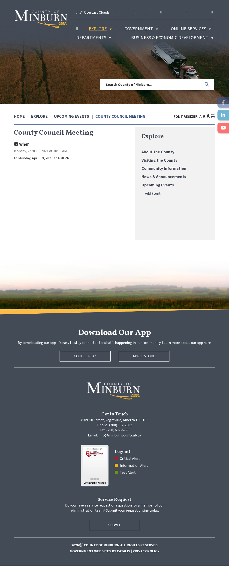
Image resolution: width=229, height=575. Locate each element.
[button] (207, 84)
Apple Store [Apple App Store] (144, 365)
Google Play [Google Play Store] (85, 365)
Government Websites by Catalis (100, 560)
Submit (114, 534)
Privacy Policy (146, 560)
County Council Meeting (120, 116)
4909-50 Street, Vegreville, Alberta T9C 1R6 (114, 429)
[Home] (77, 29)
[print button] (213, 116)
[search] (150, 84)
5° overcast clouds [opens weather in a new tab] (94, 12)
